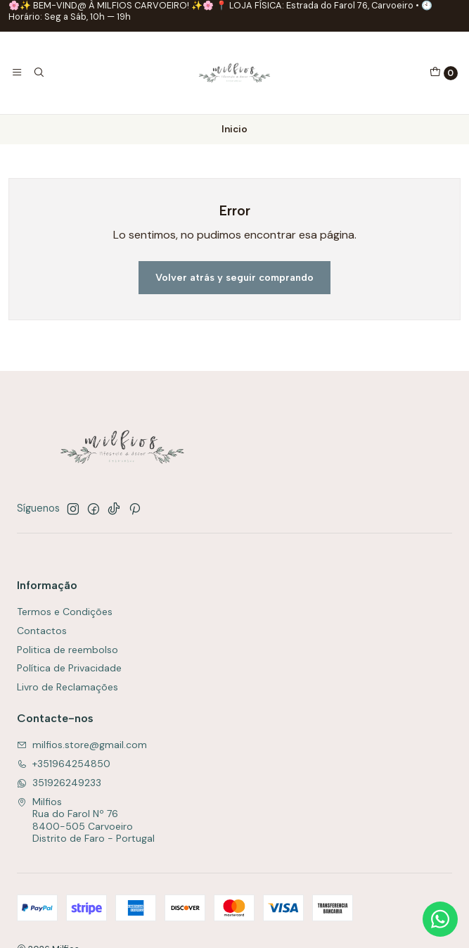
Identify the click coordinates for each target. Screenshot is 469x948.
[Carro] (444, 73)
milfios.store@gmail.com (82, 744)
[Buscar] (38, 72)
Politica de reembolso (67, 649)
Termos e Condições (65, 611)
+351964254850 (63, 763)
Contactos (42, 630)
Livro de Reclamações (67, 687)
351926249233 (59, 782)
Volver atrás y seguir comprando (234, 277)
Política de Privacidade (69, 668)
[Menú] (16, 72)
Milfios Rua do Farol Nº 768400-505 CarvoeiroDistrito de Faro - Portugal (86, 820)
